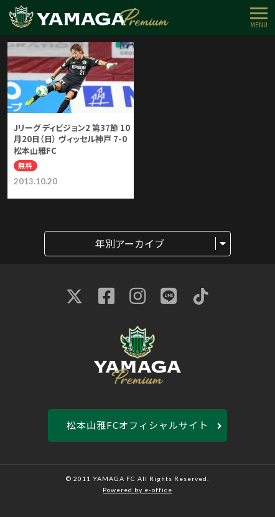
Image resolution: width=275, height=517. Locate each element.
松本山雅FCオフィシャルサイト (137, 424)
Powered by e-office (137, 489)
